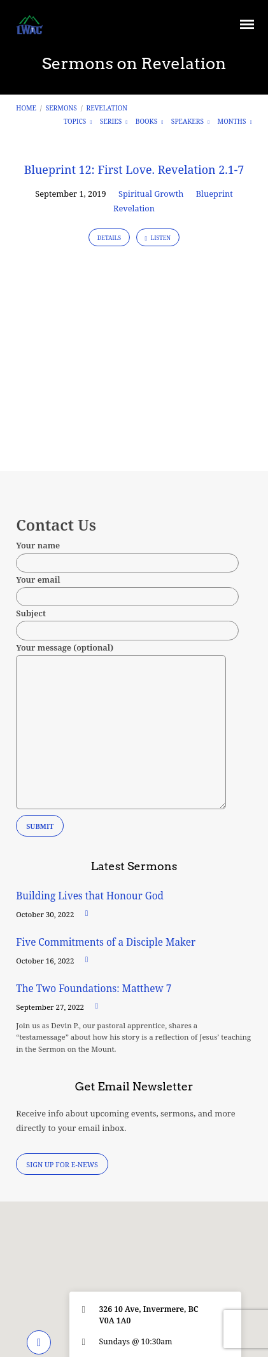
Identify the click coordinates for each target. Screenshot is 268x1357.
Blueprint (214, 193)
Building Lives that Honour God (90, 896)
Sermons (61, 107)
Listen (158, 238)
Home (26, 107)
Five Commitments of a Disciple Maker (105, 942)
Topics (78, 121)
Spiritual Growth (150, 193)
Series (114, 121)
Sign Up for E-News (62, 1164)
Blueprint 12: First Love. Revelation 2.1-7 (134, 169)
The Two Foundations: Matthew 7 (95, 988)
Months (235, 121)
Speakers (190, 121)
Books (150, 121)
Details (109, 238)
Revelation (107, 107)
